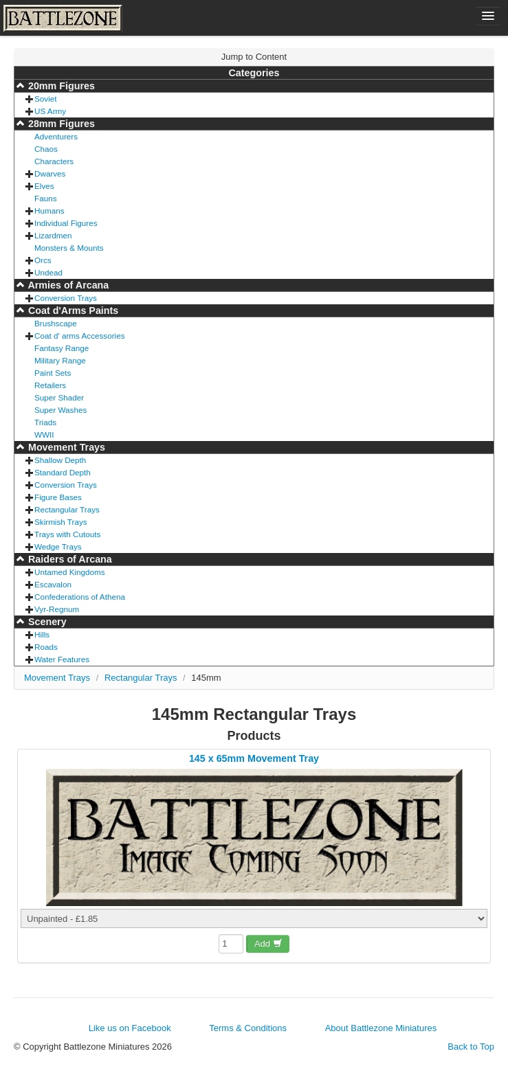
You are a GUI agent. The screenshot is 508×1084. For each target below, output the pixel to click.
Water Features (61, 659)
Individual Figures (66, 222)
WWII (44, 434)
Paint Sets (52, 372)
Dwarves (49, 173)
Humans (49, 210)
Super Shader (59, 397)
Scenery (46, 621)
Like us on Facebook (130, 1028)
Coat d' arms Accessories (79, 335)
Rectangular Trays (67, 509)
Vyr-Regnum (56, 609)
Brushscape (55, 323)
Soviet (45, 98)
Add (268, 943)
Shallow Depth (60, 459)
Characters (54, 161)
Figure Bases (58, 497)
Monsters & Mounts (69, 247)
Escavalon (52, 584)
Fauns (45, 198)
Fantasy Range (61, 347)
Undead (48, 272)
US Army (50, 110)
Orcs (43, 260)
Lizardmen (53, 235)
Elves (44, 185)
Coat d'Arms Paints (71, 310)
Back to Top (471, 1046)
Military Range (60, 360)
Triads (45, 422)
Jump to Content (254, 57)
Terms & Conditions (248, 1028)
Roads (46, 646)
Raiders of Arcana (68, 559)
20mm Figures (60, 85)
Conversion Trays (65, 297)
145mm (206, 678)
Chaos (46, 148)
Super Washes (60, 409)
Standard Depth (62, 472)
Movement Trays (65, 447)
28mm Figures (60, 123)
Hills (41, 634)
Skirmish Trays (60, 521)
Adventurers (56, 136)
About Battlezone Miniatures (381, 1028)
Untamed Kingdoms (69, 571)
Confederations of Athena (79, 596)
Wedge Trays (58, 546)
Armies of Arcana (67, 285)
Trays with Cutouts (67, 534)
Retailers (50, 385)
